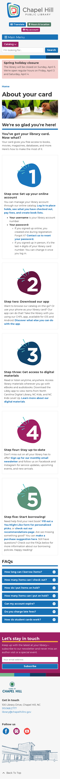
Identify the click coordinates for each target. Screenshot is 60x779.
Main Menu (14, 37)
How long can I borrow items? (30, 572)
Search (51, 50)
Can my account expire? (30, 603)
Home (6, 86)
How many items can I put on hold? (30, 595)
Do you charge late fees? (30, 611)
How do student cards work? (30, 619)
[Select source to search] (10, 44)
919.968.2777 (9, 708)
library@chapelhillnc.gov (16, 712)
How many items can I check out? (30, 579)
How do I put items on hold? (30, 587)
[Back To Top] (30, 773)
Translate (19, 24)
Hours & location (40, 24)
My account (30, 29)
